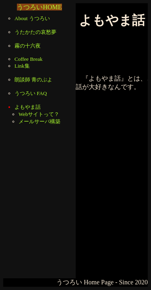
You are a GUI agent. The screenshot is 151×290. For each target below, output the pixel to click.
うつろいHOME (39, 7)
